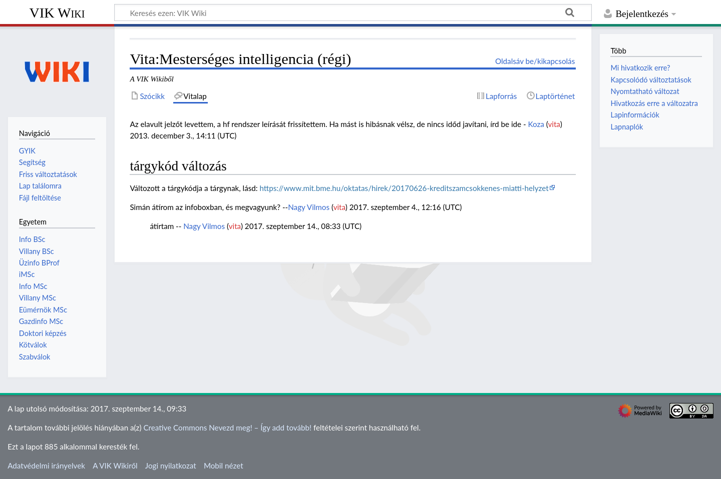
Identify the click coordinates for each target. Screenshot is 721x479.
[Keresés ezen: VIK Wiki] (353, 12)
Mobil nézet (223, 465)
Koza (536, 124)
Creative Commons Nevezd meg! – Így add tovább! (227, 427)
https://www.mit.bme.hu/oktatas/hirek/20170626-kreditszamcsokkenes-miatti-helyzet (403, 188)
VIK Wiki (57, 12)
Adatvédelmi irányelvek (46, 465)
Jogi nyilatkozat (170, 465)
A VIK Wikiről (115, 465)
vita (554, 124)
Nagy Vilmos (308, 207)
